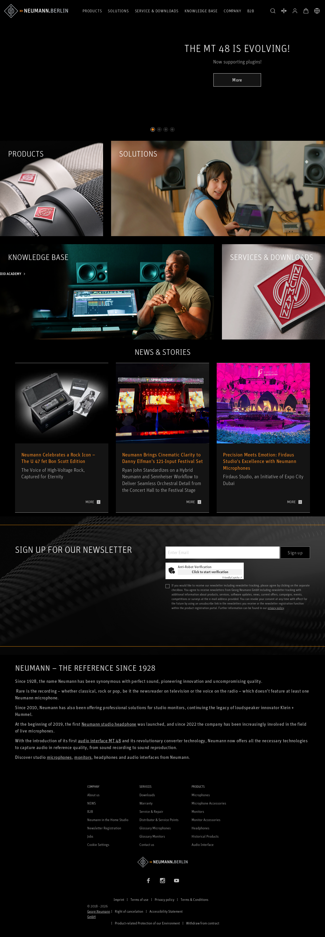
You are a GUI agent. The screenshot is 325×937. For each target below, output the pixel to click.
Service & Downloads (157, 10)
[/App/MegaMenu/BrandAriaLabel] (36, 11)
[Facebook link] (148, 881)
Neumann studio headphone (109, 724)
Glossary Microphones (155, 828)
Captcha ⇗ (232, 577)
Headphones (200, 828)
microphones (59, 757)
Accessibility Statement (166, 911)
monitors (83, 757)
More (237, 80)
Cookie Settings (98, 844)
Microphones (201, 795)
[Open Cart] (306, 11)
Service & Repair (151, 811)
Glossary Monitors (152, 836)
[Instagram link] (162, 881)
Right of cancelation (129, 911)
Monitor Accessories (206, 820)
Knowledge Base (201, 10)
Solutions (118, 10)
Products (92, 10)
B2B (250, 10)
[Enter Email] (223, 553)
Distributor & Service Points (159, 820)
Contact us (146, 844)
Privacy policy (164, 899)
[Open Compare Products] (284, 11)
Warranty (145, 803)
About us (93, 795)
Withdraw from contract (202, 923)
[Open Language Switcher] (317, 11)
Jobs (90, 836)
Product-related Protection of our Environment (147, 923)
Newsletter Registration (104, 828)
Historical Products (205, 836)
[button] (273, 11)
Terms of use (139, 899)
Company (232, 10)
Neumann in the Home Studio (107, 820)
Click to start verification (210, 572)
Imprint (119, 899)
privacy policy (276, 608)
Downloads (147, 795)
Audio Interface (203, 844)
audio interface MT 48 (99, 740)
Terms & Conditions (194, 899)
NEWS (91, 803)
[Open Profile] (295, 11)
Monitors (198, 811)
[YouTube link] (177, 881)
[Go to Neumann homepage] (162, 862)
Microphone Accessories (209, 803)
